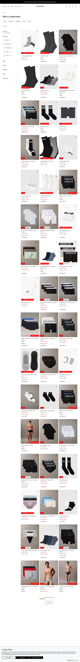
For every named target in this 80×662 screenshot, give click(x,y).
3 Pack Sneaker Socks (45, 550)
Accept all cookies (37, 657)
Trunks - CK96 (62, 126)
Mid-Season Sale (18, 6)
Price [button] (11, 74)
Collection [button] (11, 78)
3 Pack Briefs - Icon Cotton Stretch (48, 374)
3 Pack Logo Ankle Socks (64, 230)
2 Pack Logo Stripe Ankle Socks (28, 410)
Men (9, 6)
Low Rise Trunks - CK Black (27, 445)
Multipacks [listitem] (18, 21)
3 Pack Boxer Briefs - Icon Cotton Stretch (47, 231)
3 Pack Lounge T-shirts (45, 445)
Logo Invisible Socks (25, 302)
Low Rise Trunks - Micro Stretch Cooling (66, 587)
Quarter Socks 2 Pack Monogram (47, 410)
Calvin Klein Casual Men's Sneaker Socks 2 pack (67, 91)
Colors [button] (11, 65)
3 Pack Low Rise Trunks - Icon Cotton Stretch (48, 303)
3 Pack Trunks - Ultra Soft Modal (47, 516)
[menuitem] (5, 6)
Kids (12, 6)
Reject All (23, 657)
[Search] (66, 6)
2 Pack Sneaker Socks (64, 161)
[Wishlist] (72, 6)
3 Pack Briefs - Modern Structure (28, 516)
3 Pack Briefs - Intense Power (46, 480)
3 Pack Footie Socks (44, 90)
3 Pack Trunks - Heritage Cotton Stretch (47, 587)
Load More (49, 602)
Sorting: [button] (11, 32)
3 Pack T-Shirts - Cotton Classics (66, 55)
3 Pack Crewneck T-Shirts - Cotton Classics (28, 231)
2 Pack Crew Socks (44, 126)
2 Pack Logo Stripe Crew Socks (28, 161)
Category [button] (11, 36)
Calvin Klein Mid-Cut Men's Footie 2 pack (29, 375)
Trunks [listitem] (29, 21)
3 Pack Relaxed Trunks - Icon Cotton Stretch (29, 587)
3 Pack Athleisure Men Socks (46, 161)
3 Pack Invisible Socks (26, 195)
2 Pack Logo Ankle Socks (26, 55)
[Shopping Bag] (75, 6)
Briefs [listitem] (5, 21)
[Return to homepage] (40, 6)
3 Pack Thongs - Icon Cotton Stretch (29, 550)
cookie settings (8, 657)
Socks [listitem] (24, 21)
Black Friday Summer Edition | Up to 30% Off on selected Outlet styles (40, 1)
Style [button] (11, 61)
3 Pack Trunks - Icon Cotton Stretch (67, 302)
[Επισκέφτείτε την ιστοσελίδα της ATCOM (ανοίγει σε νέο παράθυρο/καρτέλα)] (72, 660)
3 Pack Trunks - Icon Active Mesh (28, 266)
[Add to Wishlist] (37, 31)
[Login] (69, 6)
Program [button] (11, 69)
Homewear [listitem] (11, 21)
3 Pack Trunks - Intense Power (28, 126)
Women (4, 6)
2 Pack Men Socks (44, 55)
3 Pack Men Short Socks (45, 195)
